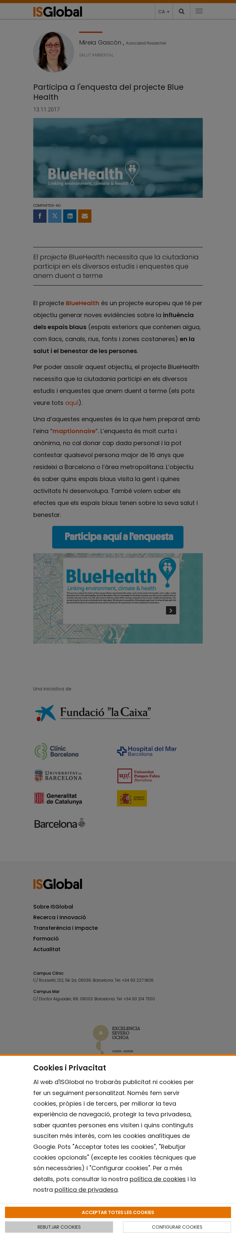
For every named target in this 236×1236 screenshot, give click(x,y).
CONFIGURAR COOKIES (177, 1227)
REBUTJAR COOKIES (59, 1227)
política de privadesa (86, 1189)
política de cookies (158, 1179)
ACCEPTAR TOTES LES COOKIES (118, 1212)
